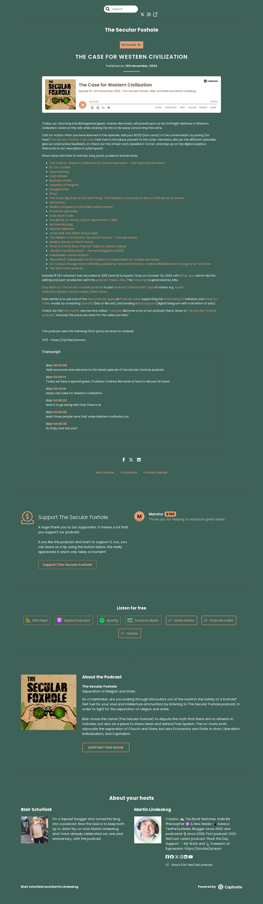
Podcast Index (129, 299)
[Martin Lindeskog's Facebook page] (167, 857)
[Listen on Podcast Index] (219, 620)
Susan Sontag (59, 172)
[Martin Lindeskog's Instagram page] (181, 857)
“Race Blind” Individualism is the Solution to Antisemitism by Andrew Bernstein (104, 260)
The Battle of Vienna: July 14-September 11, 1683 (83, 220)
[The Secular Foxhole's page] (154, 14)
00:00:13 (60, 377)
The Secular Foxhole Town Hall (72, 140)
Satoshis (87, 303)
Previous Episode (155, 472)
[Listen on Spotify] (109, 620)
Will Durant (57, 203)
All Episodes (128, 472)
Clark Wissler (58, 176)
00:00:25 (60, 412)
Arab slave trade (61, 216)
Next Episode (105, 472)
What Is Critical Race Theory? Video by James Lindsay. (88, 246)
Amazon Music (78, 292)
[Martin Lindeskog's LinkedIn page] (185, 857)
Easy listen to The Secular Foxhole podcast (72, 287)
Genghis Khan (59, 189)
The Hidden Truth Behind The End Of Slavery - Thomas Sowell (93, 238)
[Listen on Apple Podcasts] (73, 620)
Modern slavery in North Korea (71, 242)
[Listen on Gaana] (129, 633)
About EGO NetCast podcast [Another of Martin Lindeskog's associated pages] (189, 865)
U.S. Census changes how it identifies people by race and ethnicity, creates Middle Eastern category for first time (130, 264)
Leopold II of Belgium (64, 185)
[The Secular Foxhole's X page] (142, 14)
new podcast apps (101, 299)
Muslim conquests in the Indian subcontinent (81, 207)
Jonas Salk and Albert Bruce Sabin (73, 233)
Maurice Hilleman (61, 229)
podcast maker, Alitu (111, 280)
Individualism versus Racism (69, 255)
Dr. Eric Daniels (59, 167)
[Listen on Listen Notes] (182, 620)
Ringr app (187, 276)
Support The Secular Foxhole (67, 565)
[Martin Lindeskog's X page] (177, 857)
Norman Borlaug (61, 224)
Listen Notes (98, 292)
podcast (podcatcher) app (134, 287)
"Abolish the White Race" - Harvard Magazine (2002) (86, 251)
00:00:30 (60, 424)
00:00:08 (60, 365)
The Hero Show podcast (66, 268)
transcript (140, 280)
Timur (53, 194)
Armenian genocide (63, 211)
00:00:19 (60, 389)
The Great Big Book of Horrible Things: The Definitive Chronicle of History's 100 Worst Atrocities (116, 198)
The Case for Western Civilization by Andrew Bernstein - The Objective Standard (107, 163)
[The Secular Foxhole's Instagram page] (148, 14)
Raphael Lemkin (60, 181)
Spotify (62, 292)
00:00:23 (60, 401)
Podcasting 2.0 (174, 299)
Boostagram (147, 303)
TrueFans (114, 311)
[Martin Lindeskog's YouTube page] (190, 857)
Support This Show (105, 748)
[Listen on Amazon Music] (144, 620)
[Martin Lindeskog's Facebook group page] (172, 857)
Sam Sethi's (71, 311)
